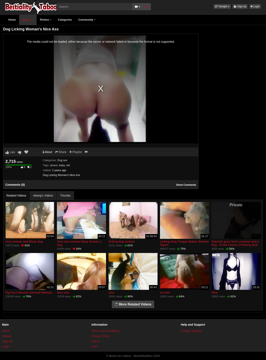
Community (87, 19)
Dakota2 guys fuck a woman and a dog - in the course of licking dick (235, 243)
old (68, 165)
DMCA (95, 341)
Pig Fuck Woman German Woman (28, 292)
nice (111, 292)
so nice (165, 292)
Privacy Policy (100, 336)
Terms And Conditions (105, 331)
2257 (94, 346)
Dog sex (62, 160)
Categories (65, 19)
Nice (215, 292)
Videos (27, 19)
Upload (6, 336)
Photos (46, 19)
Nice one (63, 292)
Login (255, 6)
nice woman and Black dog (24, 241)
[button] (222, 6)
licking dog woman (121, 241)
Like (10, 152)
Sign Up (240, 6)
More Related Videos (133, 304)
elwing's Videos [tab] (43, 195)
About (47, 152)
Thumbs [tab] (65, 195)
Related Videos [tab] (16, 195)
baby (62, 165)
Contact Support (191, 331)
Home (12, 19)
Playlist (75, 152)
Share (60, 152)
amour (54, 165)
